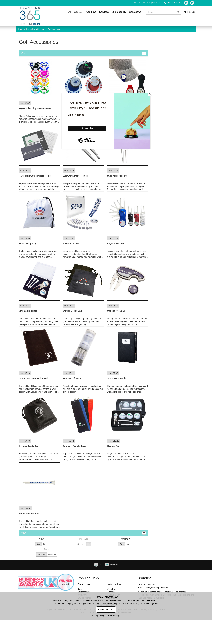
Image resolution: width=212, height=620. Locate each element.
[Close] (150, 94)
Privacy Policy (98, 615)
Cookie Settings (113, 615)
